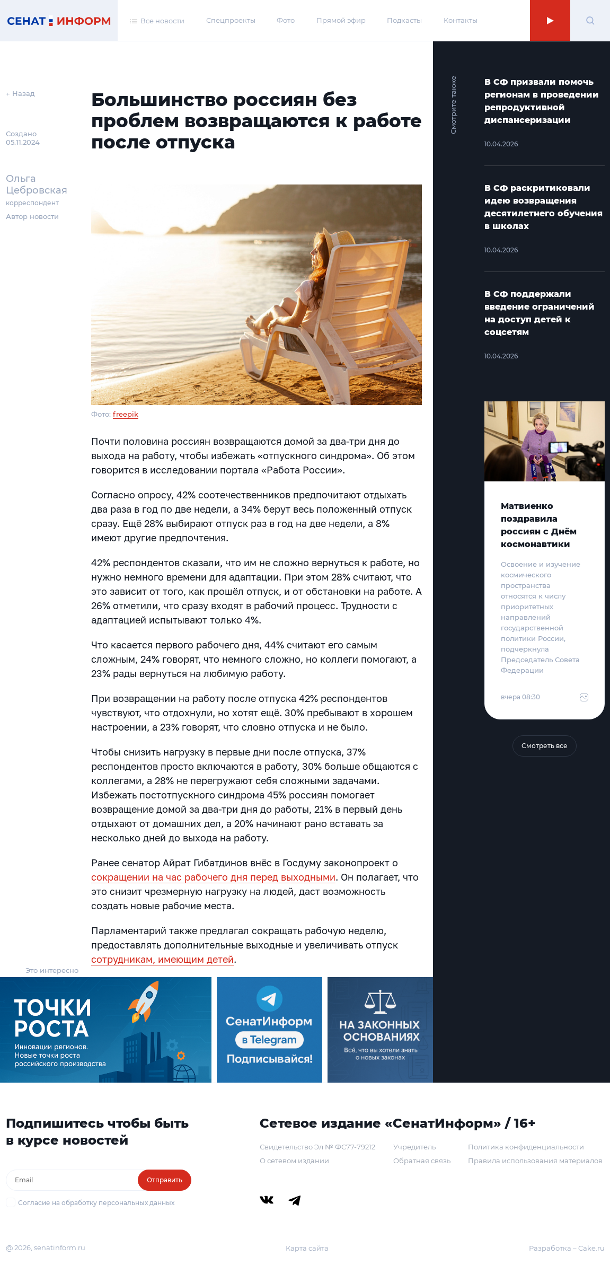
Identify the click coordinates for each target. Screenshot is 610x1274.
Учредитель (414, 1147)
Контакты (461, 20)
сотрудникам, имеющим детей (162, 959)
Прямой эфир (341, 20)
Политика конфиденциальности (526, 1147)
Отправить (164, 1180)
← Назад (20, 93)
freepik (125, 414)
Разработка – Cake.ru (567, 1248)
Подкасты (404, 20)
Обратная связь (421, 1160)
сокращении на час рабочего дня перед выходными (213, 877)
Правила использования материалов (535, 1160)
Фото (286, 20)
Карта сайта (307, 1248)
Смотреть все (544, 746)
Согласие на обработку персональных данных (96, 1203)
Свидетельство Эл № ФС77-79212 (317, 1147)
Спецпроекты (230, 20)
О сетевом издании (294, 1160)
